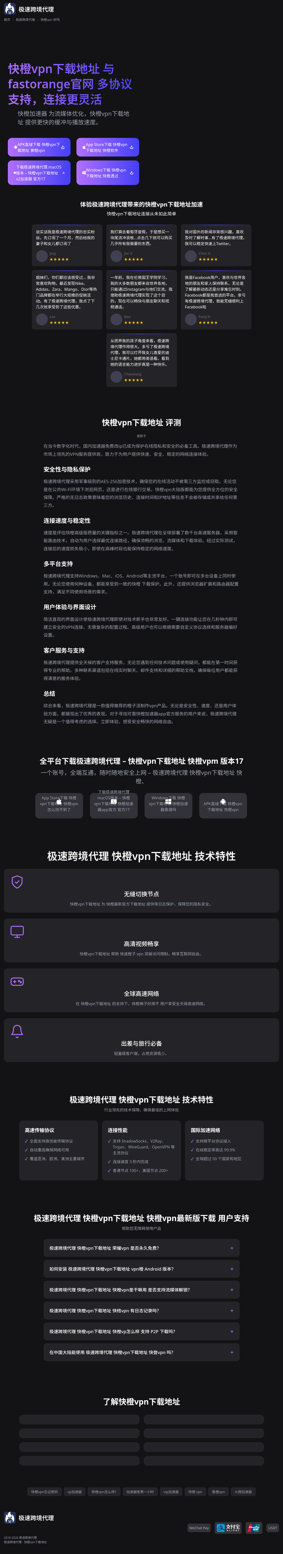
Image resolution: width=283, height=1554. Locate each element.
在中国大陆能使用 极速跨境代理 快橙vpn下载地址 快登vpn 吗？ (112, 1352)
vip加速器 (171, 1491)
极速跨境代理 (25, 19)
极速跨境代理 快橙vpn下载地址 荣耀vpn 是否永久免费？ (105, 1248)
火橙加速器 (243, 1491)
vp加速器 (75, 1491)
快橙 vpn (195, 1491)
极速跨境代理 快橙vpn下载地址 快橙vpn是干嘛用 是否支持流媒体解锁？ (120, 1290)
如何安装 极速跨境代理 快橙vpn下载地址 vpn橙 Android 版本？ (112, 1269)
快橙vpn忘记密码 (44, 1491)
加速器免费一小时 (140, 1491)
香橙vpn (218, 1491)
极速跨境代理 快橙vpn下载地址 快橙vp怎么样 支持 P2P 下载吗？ (113, 1331)
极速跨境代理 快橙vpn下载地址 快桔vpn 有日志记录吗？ (105, 1311)
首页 (7, 19)
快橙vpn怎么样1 (103, 1491)
